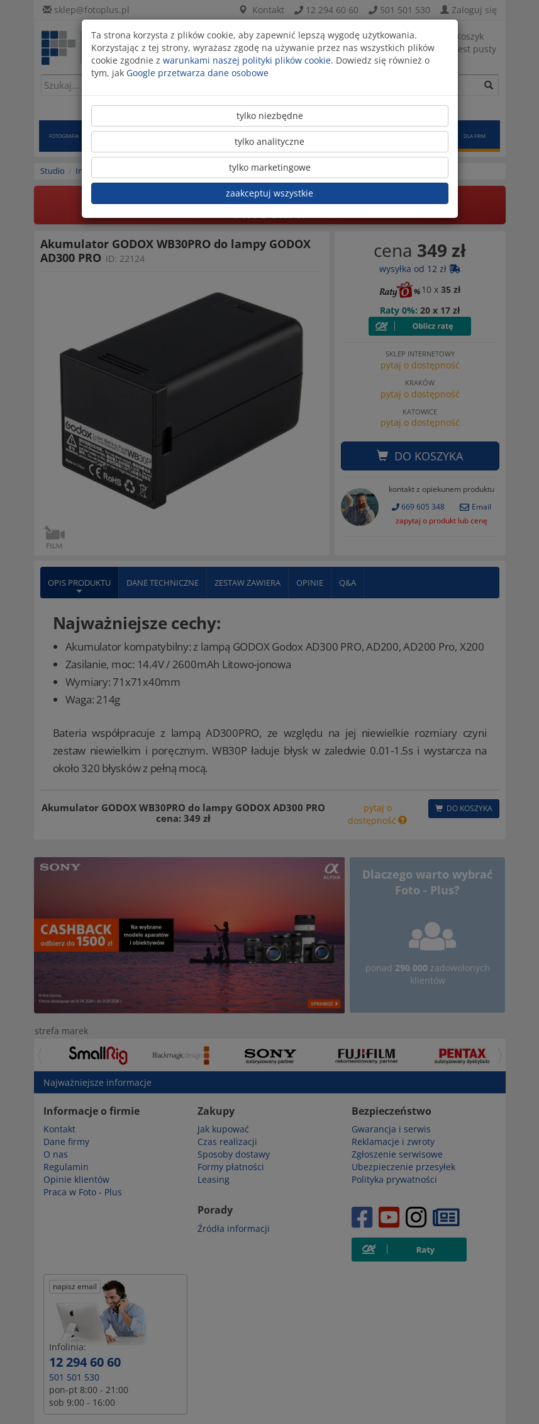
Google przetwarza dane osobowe (197, 73)
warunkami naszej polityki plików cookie (247, 60)
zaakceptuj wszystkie (269, 193)
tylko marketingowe (270, 167)
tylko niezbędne (269, 116)
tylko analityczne (269, 141)
